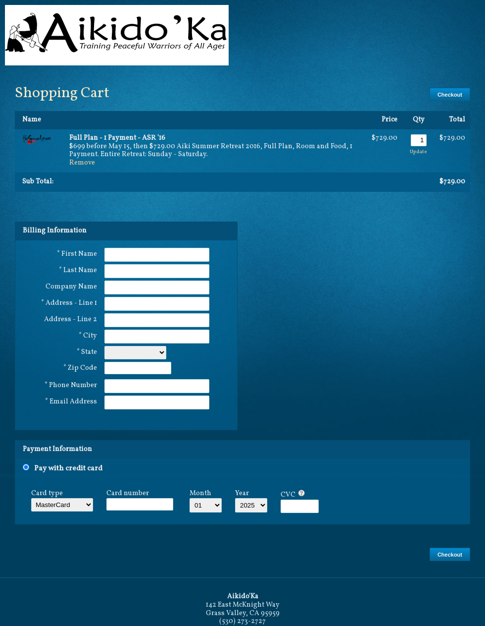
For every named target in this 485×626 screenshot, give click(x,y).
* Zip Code (80, 368)
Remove (82, 163)
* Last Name (78, 270)
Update (418, 152)
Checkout (449, 95)
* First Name (77, 254)
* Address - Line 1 (69, 303)
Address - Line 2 (70, 319)
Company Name (71, 286)
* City (88, 336)
